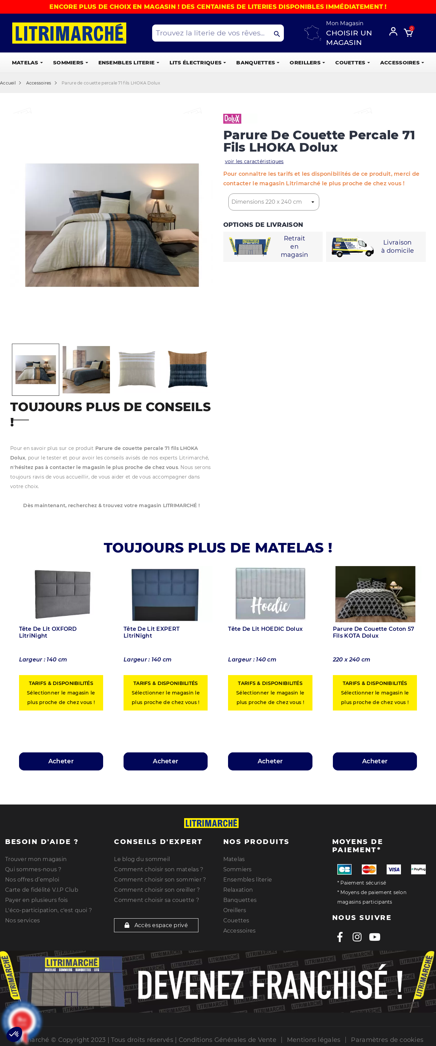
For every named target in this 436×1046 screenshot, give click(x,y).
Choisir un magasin (349, 38)
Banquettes (240, 900)
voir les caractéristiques (254, 161)
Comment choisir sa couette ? (156, 900)
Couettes (236, 920)
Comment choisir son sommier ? (160, 879)
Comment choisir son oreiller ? (157, 890)
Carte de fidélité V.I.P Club (41, 890)
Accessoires (239, 930)
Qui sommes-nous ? (33, 869)
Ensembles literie (247, 879)
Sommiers (237, 869)
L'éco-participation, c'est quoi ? (48, 910)
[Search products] (218, 33)
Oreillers (234, 910)
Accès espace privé (156, 925)
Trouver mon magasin (36, 859)
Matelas (234, 859)
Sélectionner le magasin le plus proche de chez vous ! (61, 692)
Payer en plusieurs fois (36, 900)
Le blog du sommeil (142, 859)
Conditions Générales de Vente (227, 1040)
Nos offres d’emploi (32, 879)
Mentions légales (313, 1040)
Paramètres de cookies (387, 1040)
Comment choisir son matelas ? (158, 869)
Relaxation (238, 890)
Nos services (22, 920)
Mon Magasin (345, 23)
